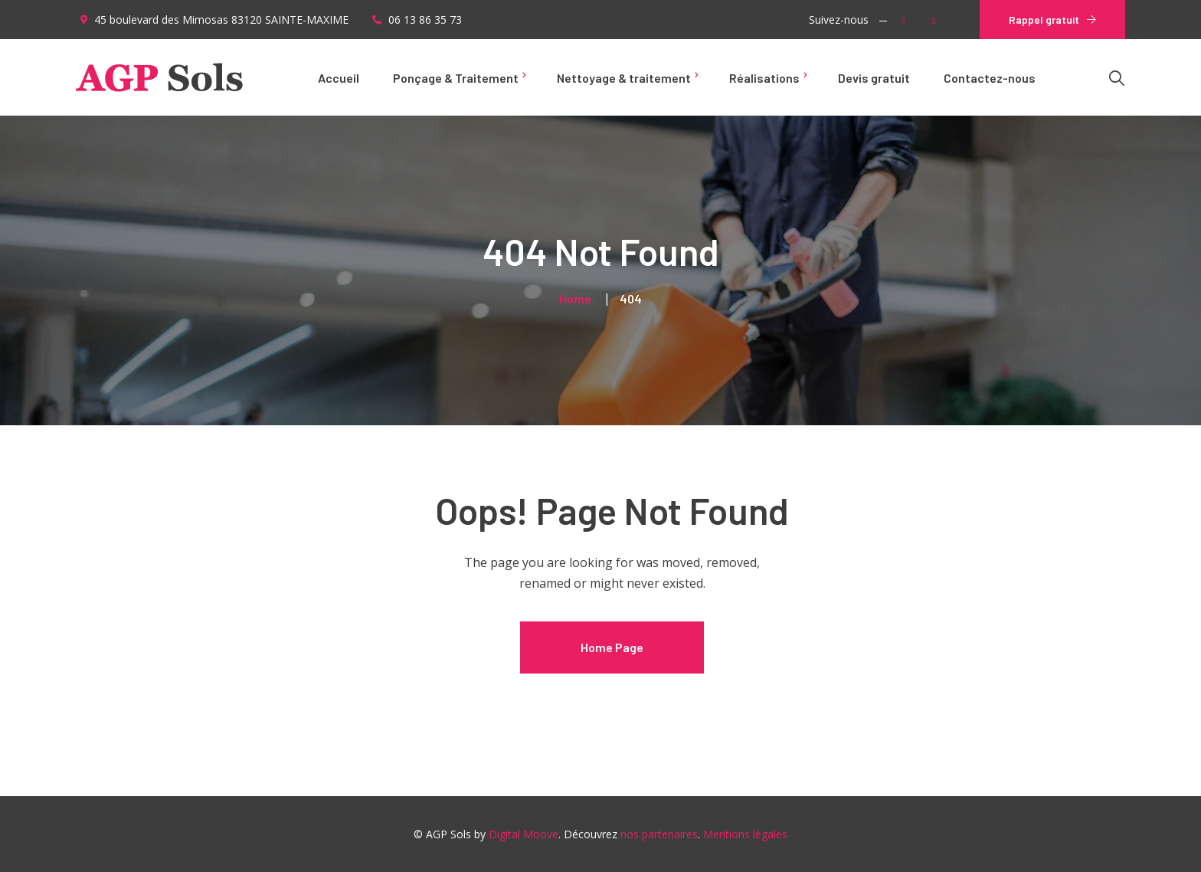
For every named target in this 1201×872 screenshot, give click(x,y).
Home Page (612, 647)
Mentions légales (745, 834)
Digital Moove (523, 834)
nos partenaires (659, 834)
